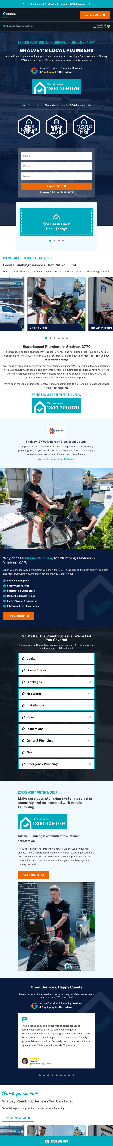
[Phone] (56, 166)
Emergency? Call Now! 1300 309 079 (56, 192)
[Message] (56, 176)
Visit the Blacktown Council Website (56, 459)
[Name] (56, 156)
